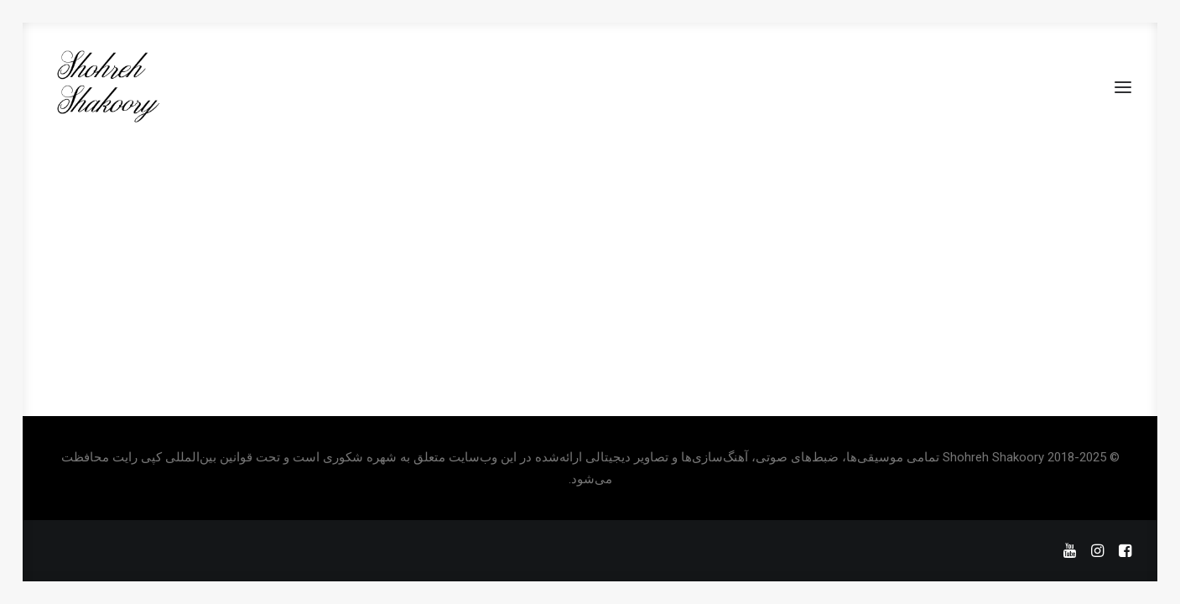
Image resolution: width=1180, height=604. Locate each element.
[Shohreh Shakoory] (106, 87)
